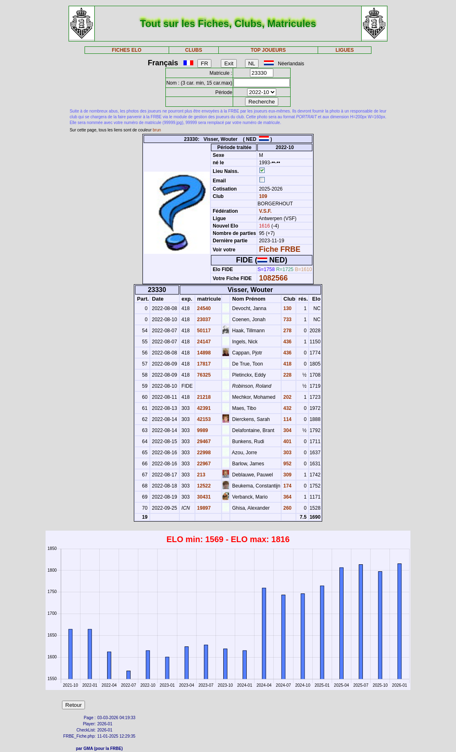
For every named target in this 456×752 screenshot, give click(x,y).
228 (286, 375)
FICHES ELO (127, 50)
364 (286, 497)
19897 (203, 508)
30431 (203, 497)
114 (286, 419)
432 (286, 408)
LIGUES (344, 50)
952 (286, 464)
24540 (203, 308)
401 (286, 441)
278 (286, 330)
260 (286, 508)
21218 (203, 397)
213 (200, 475)
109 (262, 196)
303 (286, 452)
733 (286, 319)
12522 (203, 486)
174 (286, 486)
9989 (202, 430)
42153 (203, 419)
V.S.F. (265, 211)
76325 (203, 375)
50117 (203, 330)
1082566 (273, 278)
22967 (203, 464)
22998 (203, 452)
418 (286, 364)
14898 (203, 353)
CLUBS (193, 50)
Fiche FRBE (279, 249)
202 (286, 397)
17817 (203, 364)
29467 (203, 441)
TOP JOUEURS (268, 50)
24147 (203, 342)
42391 (203, 408)
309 (286, 475)
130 (286, 308)
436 (286, 342)
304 (286, 430)
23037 (203, 319)
